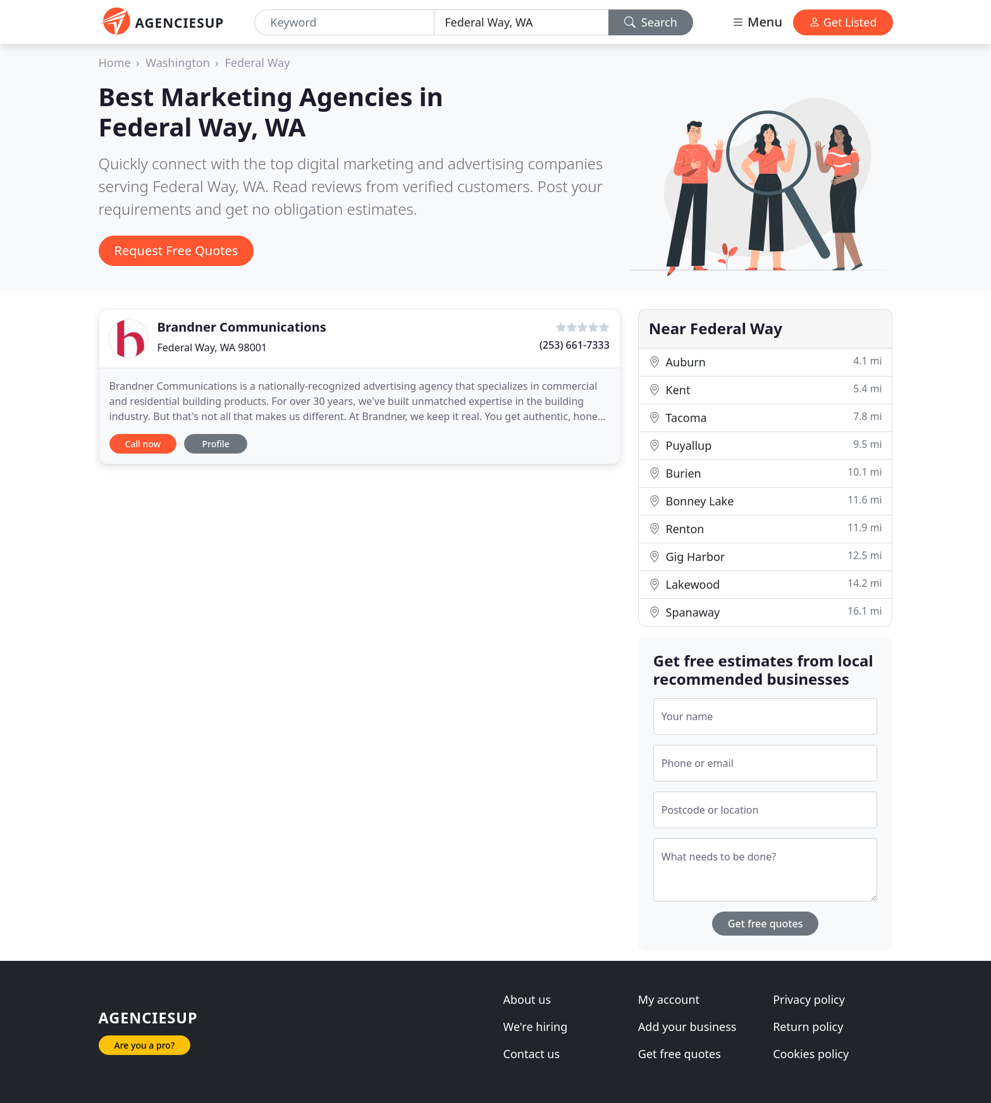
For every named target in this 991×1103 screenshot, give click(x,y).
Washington (177, 62)
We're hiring (535, 1026)
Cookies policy (811, 1053)
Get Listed (843, 22)
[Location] (521, 22)
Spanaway (765, 612)
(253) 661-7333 (574, 345)
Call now (143, 444)
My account (668, 999)
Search (650, 22)
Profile (215, 444)
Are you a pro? (144, 1045)
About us (527, 999)
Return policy (808, 1026)
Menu (757, 21)
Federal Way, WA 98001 (212, 347)
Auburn (765, 362)
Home (115, 62)
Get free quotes (765, 924)
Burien (765, 473)
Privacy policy (809, 999)
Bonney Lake (765, 501)
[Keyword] (344, 22)
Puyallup (765, 445)
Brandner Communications (241, 326)
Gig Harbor (765, 556)
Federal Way (257, 62)
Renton (765, 528)
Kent (765, 389)
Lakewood (765, 584)
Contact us (531, 1053)
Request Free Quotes (176, 250)
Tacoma (765, 417)
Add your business (687, 1026)
